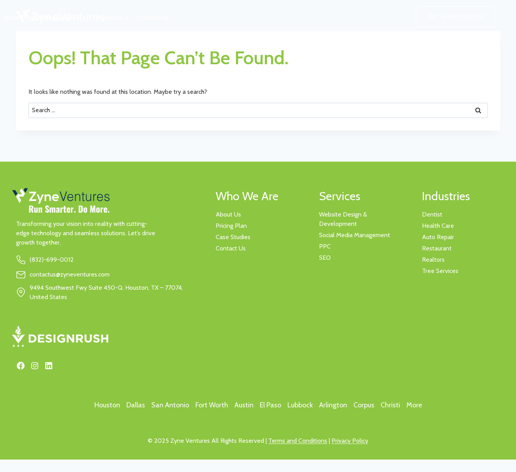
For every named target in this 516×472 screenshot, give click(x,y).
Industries (109, 17)
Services (68, 17)
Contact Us (153, 17)
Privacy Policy (350, 440)
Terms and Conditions (297, 440)
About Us (38, 17)
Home (11, 17)
